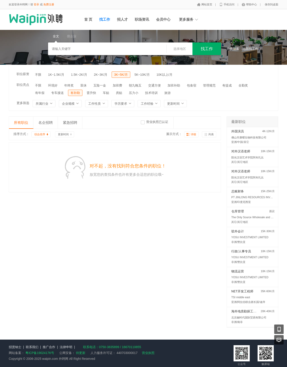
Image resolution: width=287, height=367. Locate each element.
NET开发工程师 (242, 291)
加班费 (117, 85)
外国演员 (237, 131)
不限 (38, 74)
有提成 (227, 85)
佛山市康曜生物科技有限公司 (248, 137)
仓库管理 (237, 211)
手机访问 (229, 4)
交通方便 (154, 85)
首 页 (88, 19)
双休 (83, 85)
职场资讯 (142, 19)
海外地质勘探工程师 (245, 311)
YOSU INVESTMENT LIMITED (249, 237)
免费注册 (48, 4)
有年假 (39, 93)
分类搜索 (233, 49)
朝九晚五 (135, 85)
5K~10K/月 (142, 74)
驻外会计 (237, 231)
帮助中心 (252, 4)
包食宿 (191, 85)
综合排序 (39, 134)
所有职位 (21, 123)
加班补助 (174, 85)
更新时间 (63, 134)
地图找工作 (250, 49)
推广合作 (49, 347)
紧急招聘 (70, 123)
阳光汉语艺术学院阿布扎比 (247, 157)
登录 (36, 4)
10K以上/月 (164, 74)
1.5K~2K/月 (79, 74)
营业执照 (148, 353)
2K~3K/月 (100, 74)
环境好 (52, 85)
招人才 (122, 19)
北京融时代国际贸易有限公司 (248, 317)
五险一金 (99, 85)
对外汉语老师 (240, 151)
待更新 (80, 353)
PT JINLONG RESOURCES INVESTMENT (257, 197)
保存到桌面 (271, 4)
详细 (193, 134)
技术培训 (151, 93)
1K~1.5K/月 (56, 74)
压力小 (133, 93)
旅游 (167, 93)
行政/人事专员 (241, 251)
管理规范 (209, 85)
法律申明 (66, 347)
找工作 (104, 19)
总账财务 (237, 191)
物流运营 (237, 271)
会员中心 (163, 19)
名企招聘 (45, 123)
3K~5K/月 (121, 74)
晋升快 (91, 93)
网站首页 (207, 4)
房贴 (119, 93)
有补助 (75, 93)
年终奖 (69, 85)
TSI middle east (240, 297)
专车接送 (57, 93)
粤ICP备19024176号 (39, 353)
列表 (211, 134)
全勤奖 (243, 85)
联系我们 (32, 347)
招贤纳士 (15, 347)
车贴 (106, 93)
